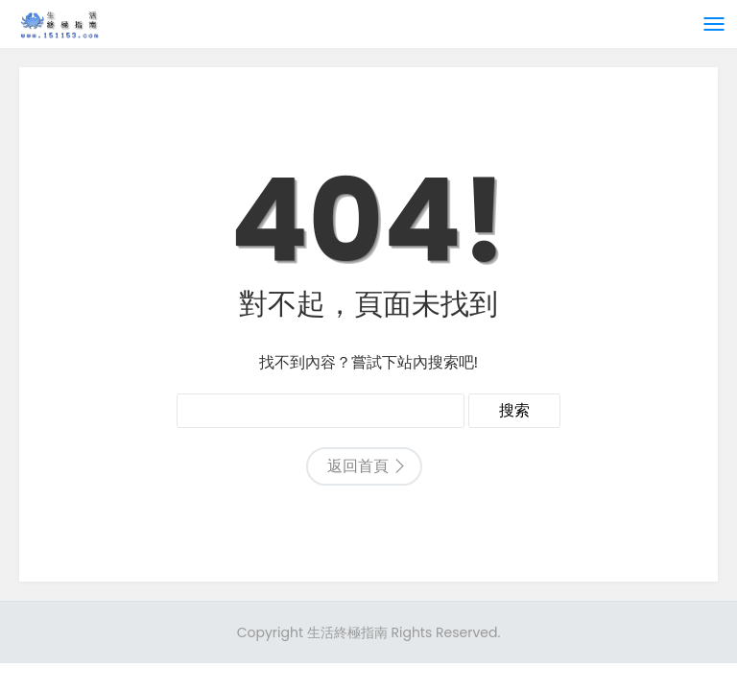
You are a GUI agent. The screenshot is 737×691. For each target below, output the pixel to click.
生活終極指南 (347, 632)
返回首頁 (358, 466)
